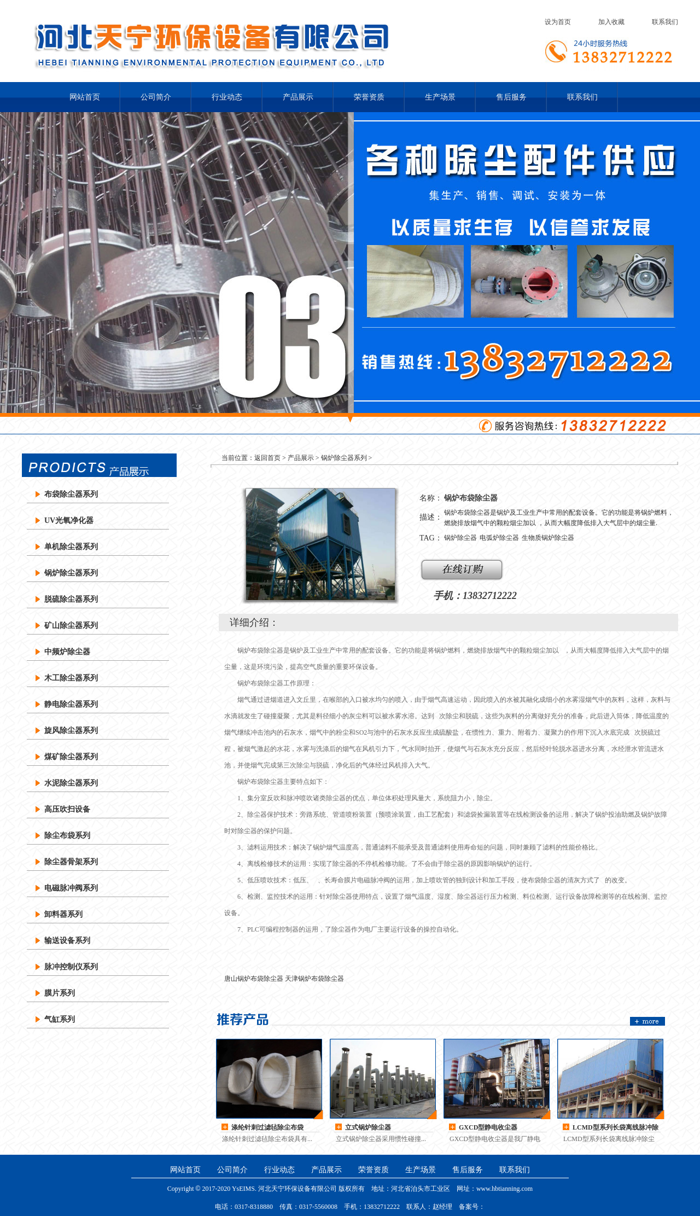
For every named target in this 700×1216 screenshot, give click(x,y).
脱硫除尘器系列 (71, 599)
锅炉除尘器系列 (71, 573)
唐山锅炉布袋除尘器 (253, 978)
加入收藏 (611, 22)
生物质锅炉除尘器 (548, 538)
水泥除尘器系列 (71, 783)
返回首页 (267, 458)
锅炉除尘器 (460, 538)
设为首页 (558, 22)
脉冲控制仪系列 (71, 967)
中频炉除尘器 (67, 652)
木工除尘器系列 (71, 678)
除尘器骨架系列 (71, 862)
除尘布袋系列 (67, 835)
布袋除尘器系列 (71, 494)
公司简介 (156, 97)
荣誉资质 (369, 97)
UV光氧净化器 (69, 520)
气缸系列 (59, 1019)
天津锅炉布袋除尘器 (314, 978)
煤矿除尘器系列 (71, 757)
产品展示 (298, 97)
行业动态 (227, 97)
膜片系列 (59, 993)
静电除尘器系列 (71, 704)
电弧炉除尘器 (499, 538)
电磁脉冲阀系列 (71, 888)
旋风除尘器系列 (71, 730)
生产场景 (440, 97)
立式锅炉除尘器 (368, 1127)
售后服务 (511, 97)
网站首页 (84, 97)
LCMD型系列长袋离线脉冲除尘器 (615, 1128)
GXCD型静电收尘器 (488, 1127)
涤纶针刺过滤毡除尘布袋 (267, 1127)
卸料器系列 (63, 914)
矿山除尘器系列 (71, 625)
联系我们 (665, 22)
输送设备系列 (67, 940)
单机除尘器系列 (71, 547)
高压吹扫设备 (67, 809)
